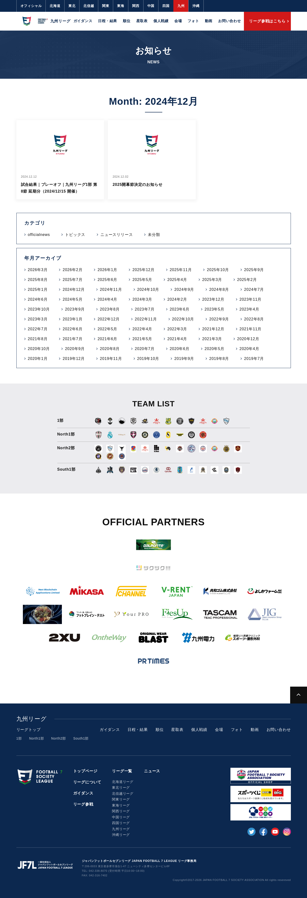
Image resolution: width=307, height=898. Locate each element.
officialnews (39, 235)
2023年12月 (213, 299)
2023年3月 (37, 319)
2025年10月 (218, 270)
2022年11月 (146, 319)
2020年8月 (110, 349)
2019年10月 (148, 359)
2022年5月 (107, 329)
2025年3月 (212, 280)
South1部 (81, 738)
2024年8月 (219, 289)
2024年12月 (74, 289)
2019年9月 (184, 359)
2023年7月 (145, 309)
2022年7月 (37, 329)
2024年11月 (111, 289)
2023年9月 (75, 309)
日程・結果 (107, 21)
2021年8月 (37, 339)
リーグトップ (28, 730)
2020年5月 (214, 349)
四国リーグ (121, 823)
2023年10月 (39, 309)
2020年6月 (179, 349)
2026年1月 (107, 270)
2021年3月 (212, 339)
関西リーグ (121, 811)
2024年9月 (184, 289)
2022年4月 (142, 329)
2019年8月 (219, 359)
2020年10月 (39, 349)
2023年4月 (249, 309)
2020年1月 (37, 359)
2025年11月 (181, 270)
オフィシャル (31, 6)
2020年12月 (248, 339)
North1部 (36, 738)
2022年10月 (183, 319)
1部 (19, 738)
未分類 (154, 235)
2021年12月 (213, 329)
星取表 (142, 21)
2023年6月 (179, 309)
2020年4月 (249, 349)
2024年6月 (37, 299)
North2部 (58, 738)
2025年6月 (107, 280)
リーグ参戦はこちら (267, 21)
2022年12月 (109, 319)
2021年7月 (72, 339)
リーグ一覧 (122, 771)
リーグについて (87, 782)
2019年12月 (74, 359)
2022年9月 (219, 319)
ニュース (152, 771)
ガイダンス (82, 21)
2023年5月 (214, 309)
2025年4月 (177, 280)
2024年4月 (107, 299)
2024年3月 (142, 299)
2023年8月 (110, 309)
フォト (193, 21)
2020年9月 (75, 349)
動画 (209, 21)
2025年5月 (142, 280)
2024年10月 (148, 289)
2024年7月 (254, 289)
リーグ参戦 (83, 804)
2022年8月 (254, 319)
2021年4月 (177, 339)
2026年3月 (37, 270)
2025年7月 (72, 280)
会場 (178, 21)
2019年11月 (111, 359)
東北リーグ (121, 787)
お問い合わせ (229, 21)
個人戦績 (161, 21)
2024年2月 (177, 299)
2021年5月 (142, 339)
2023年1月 (72, 319)
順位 (127, 21)
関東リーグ (121, 799)
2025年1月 (37, 289)
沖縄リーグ (121, 835)
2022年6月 (72, 329)
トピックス (75, 235)
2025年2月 (247, 280)
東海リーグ (121, 805)
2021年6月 (107, 339)
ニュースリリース (116, 235)
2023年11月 (250, 299)
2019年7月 (254, 359)
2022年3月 (177, 329)
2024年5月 (72, 299)
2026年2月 (72, 270)
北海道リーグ (122, 782)
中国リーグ (121, 817)
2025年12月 (143, 270)
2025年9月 (254, 270)
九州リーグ (121, 829)
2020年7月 (145, 349)
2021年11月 (250, 329)
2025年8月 (37, 280)
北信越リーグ (122, 793)
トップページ (85, 771)
